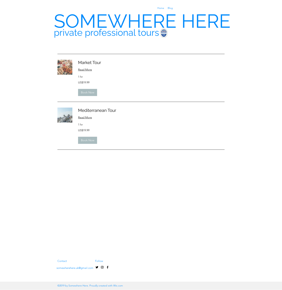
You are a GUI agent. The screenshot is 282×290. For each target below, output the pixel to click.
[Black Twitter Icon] (97, 267)
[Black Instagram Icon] (102, 267)
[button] (87, 92)
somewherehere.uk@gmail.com (75, 268)
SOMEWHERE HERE (142, 21)
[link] (151, 62)
